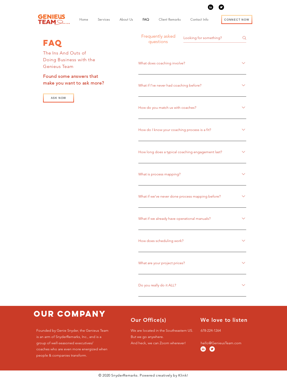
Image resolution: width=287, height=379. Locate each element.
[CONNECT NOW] (236, 19)
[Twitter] (221, 7)
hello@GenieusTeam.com (221, 343)
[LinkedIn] (210, 7)
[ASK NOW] (58, 98)
